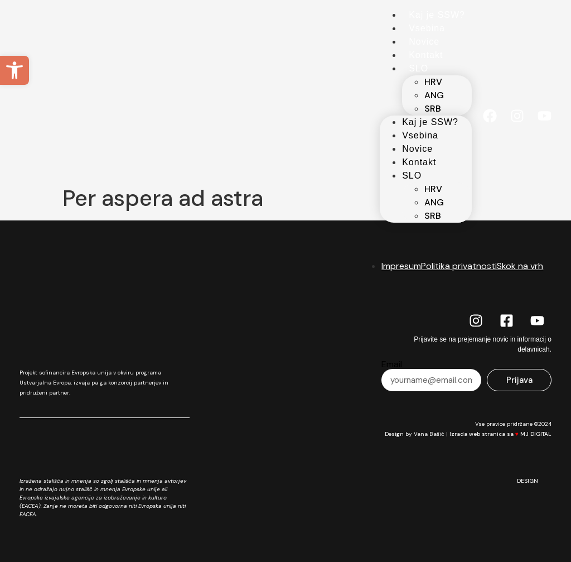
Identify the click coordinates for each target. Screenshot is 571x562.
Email (391, 364)
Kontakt (426, 55)
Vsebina (427, 28)
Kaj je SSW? (437, 15)
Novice (424, 41)
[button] (14, 70)
